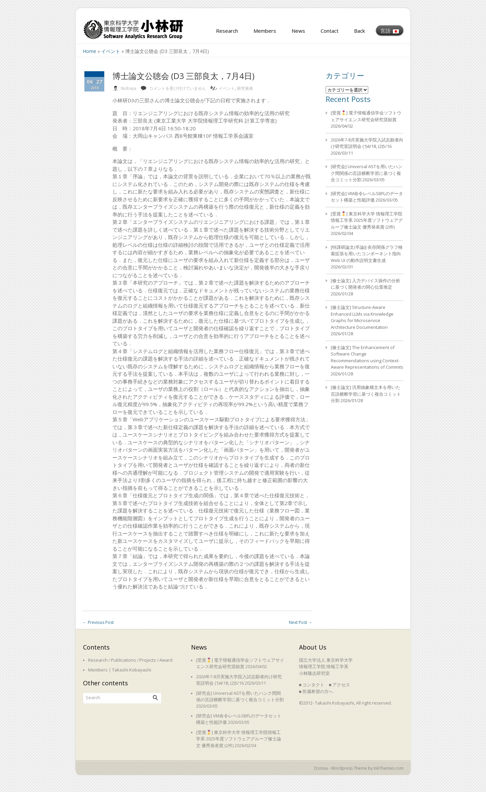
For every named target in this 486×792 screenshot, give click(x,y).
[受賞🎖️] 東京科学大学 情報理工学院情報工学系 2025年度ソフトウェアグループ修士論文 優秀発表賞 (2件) (367, 220)
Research (227, 30)
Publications (123, 660)
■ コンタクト (312, 685)
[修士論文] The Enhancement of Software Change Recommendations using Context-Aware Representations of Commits (367, 357)
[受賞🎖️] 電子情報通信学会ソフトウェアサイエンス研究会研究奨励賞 (366, 116)
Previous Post (98, 622)
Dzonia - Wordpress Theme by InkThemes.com (359, 768)
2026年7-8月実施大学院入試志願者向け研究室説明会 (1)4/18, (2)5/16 (367, 143)
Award (165, 660)
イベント (110, 51)
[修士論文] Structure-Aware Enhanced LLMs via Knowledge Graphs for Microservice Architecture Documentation (362, 317)
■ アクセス (339, 685)
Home (89, 51)
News (298, 30)
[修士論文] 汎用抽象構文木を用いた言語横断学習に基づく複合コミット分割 (366, 393)
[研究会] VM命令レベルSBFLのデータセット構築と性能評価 (367, 196)
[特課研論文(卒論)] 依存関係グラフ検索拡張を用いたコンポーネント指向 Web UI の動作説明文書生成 (367, 253)
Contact (330, 30)
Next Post (300, 622)
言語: (389, 30)
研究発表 (245, 88)
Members (264, 30)
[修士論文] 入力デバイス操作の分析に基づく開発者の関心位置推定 (365, 284)
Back (359, 30)
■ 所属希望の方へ (316, 691)
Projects (147, 660)
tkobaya (128, 88)
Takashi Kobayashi (131, 670)
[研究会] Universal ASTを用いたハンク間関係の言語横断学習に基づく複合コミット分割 (366, 173)
